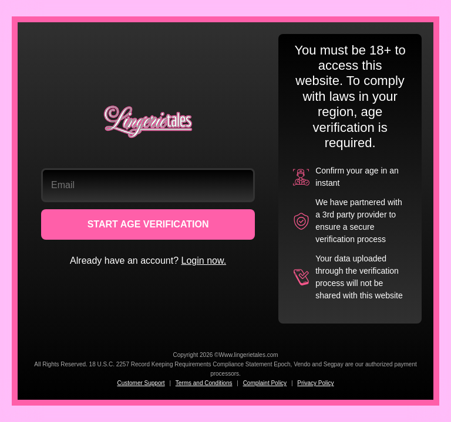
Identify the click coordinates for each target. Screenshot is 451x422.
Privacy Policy (315, 383)
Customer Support (140, 383)
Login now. (204, 261)
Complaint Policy (265, 383)
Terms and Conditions (204, 383)
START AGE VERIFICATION (148, 224)
